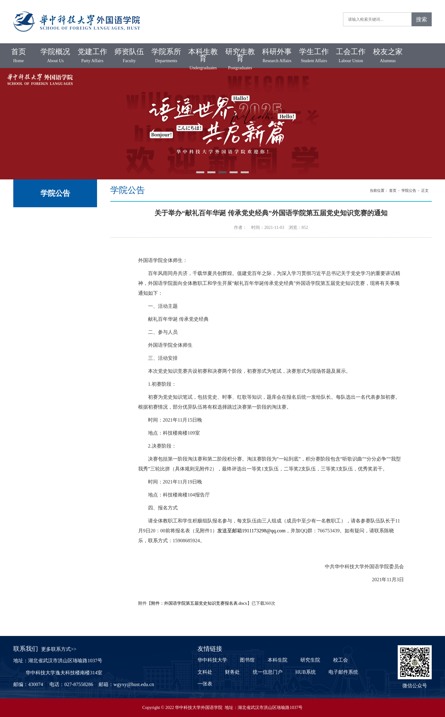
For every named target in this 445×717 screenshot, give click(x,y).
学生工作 (314, 56)
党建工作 (92, 56)
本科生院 (277, 660)
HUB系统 (305, 672)
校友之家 (387, 56)
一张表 (204, 683)
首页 (18, 56)
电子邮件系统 (343, 672)
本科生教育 (203, 59)
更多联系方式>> (58, 649)
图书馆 (247, 660)
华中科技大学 (212, 660)
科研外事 (277, 56)
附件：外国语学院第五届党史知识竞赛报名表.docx (199, 603)
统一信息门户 (267, 672)
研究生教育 (240, 59)
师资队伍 (129, 56)
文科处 (204, 672)
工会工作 (351, 56)
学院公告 (408, 190)
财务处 (232, 672)
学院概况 (55, 56)
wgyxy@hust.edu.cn (133, 684)
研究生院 (310, 660)
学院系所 (166, 56)
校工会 (340, 660)
